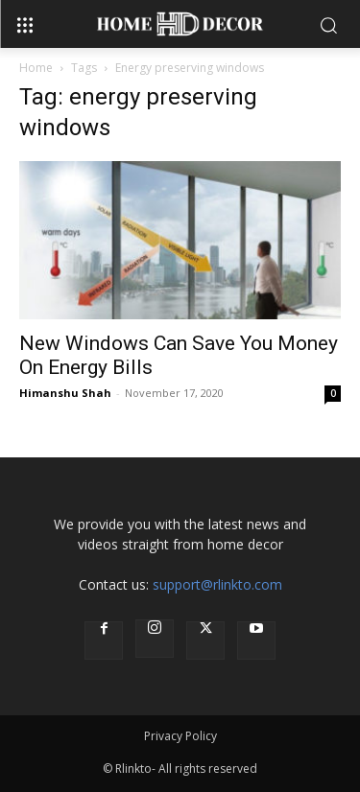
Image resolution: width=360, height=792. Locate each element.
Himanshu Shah (65, 392)
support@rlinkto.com (217, 584)
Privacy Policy (180, 736)
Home (36, 67)
